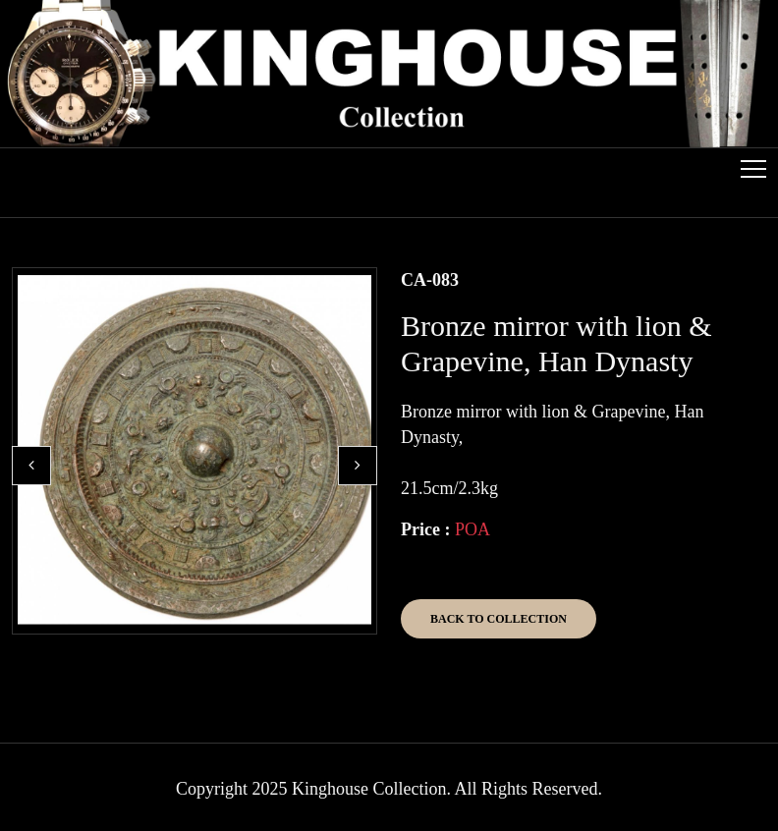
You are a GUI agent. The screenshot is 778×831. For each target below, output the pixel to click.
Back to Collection (498, 619)
